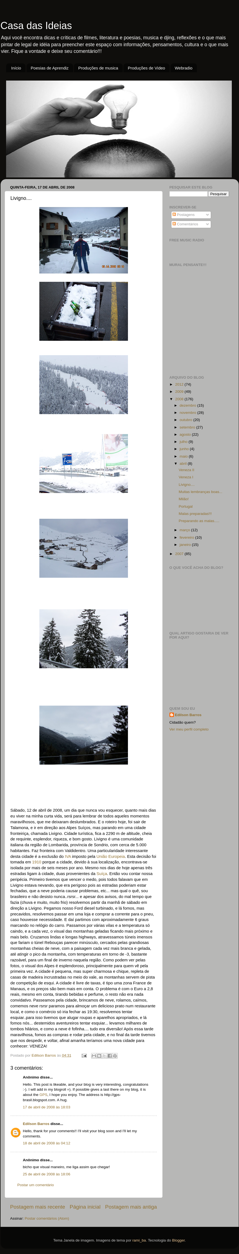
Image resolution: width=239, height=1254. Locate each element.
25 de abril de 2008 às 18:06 (46, 1174)
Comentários (185, 224)
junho (185, 449)
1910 (36, 862)
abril (184, 463)
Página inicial (85, 1207)
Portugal (185, 506)
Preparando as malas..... (199, 521)
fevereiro (187, 537)
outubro (187, 420)
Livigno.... (187, 484)
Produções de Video (146, 68)
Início (16, 68)
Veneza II (186, 470)
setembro (188, 427)
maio (184, 456)
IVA (68, 856)
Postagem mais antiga (131, 1207)
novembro (188, 413)
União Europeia (110, 856)
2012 (179, 384)
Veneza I (186, 477)
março (185, 530)
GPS (44, 1095)
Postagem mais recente (37, 1207)
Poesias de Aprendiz (50, 68)
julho (184, 442)
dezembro (188, 405)
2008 (179, 399)
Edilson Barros (36, 1124)
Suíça (102, 873)
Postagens (184, 215)
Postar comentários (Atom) (47, 1218)
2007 (179, 554)
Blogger (178, 1240)
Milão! (184, 499)
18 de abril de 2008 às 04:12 (46, 1143)
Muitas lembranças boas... (200, 492)
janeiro (186, 545)
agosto (186, 434)
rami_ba (139, 1240)
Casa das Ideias (36, 25)
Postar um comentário (35, 1185)
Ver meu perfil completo (189, 729)
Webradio (183, 68)
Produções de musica (98, 68)
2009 (179, 391)
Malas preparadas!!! (195, 514)
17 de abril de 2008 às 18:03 (46, 1107)
